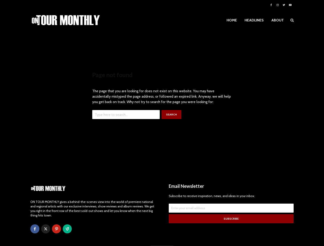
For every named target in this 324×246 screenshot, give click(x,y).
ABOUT (277, 20)
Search (171, 114)
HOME (232, 20)
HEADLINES (254, 20)
